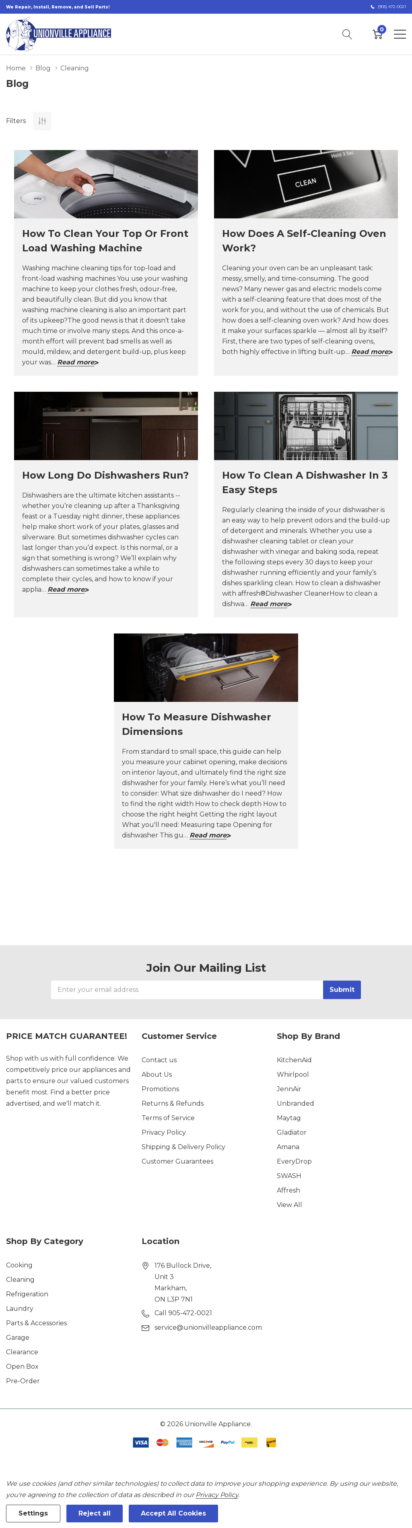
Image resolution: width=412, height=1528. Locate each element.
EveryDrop (294, 1161)
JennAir (289, 1089)
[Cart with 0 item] (378, 34)
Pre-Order (23, 1381)
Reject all (94, 1513)
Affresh (288, 1190)
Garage (17, 1337)
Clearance (22, 1352)
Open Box (22, 1366)
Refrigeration (27, 1294)
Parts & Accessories (36, 1323)
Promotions (160, 1089)
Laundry (19, 1308)
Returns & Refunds (173, 1103)
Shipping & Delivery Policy (183, 1147)
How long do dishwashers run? (105, 475)
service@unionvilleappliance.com (208, 1327)
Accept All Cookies (173, 1513)
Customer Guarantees (177, 1161)
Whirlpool (293, 1074)
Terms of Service (168, 1118)
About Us (157, 1074)
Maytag (289, 1118)
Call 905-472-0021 (183, 1313)
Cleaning (20, 1279)
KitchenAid (294, 1060)
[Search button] (347, 34)
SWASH (289, 1176)
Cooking (19, 1265)
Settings (33, 1513)
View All (289, 1205)
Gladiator (292, 1132)
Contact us (159, 1060)
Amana (288, 1147)
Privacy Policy (164, 1132)
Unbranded (295, 1103)
